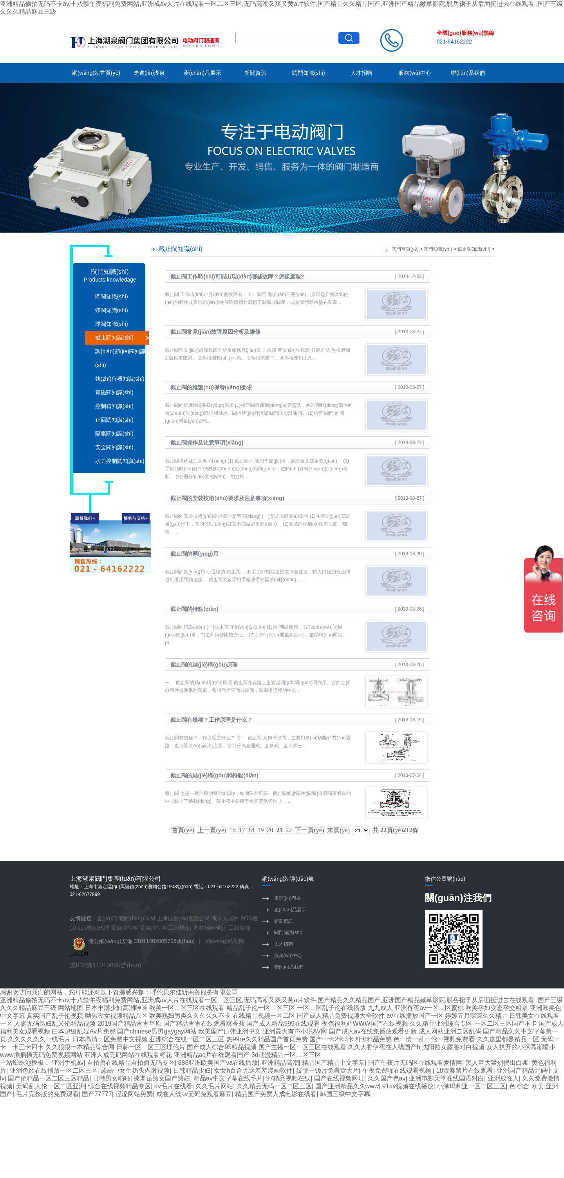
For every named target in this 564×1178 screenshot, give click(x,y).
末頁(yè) (338, 830)
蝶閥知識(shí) (111, 310)
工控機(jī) (179, 928)
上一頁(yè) (211, 830)
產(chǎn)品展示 (202, 73)
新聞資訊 (255, 73)
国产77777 (97, 1094)
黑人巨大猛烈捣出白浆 (497, 1062)
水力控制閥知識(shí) (120, 461)
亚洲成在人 (503, 1078)
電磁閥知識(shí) (114, 392)
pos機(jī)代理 (93, 928)
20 (270, 830)
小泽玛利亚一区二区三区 (471, 1086)
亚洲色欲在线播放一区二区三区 (54, 1070)
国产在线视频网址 (339, 1078)
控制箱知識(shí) (114, 406)
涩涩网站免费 (134, 1094)
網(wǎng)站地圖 (225, 941)
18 (251, 830)
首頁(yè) (183, 830)
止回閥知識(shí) (114, 420)
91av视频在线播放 (408, 1086)
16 (232, 830)
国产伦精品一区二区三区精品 (48, 1078)
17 (242, 830)
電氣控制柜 (124, 928)
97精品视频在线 (288, 1078)
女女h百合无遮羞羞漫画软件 (253, 1070)
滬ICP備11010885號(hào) (105, 965)
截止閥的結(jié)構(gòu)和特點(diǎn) (214, 775)
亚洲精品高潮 (280, 1062)
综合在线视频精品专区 (119, 1086)
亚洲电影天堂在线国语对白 (446, 1078)
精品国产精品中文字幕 (333, 1062)
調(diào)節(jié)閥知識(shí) (120, 358)
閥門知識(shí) (308, 73)
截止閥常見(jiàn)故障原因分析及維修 (215, 332)
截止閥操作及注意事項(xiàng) (206, 442)
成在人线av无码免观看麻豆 (194, 1094)
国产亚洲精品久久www (347, 1086)
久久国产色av (387, 1078)
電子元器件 (225, 918)
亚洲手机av (67, 1062)
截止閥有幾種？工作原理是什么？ (211, 720)
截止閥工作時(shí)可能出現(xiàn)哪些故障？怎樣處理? (237, 276)
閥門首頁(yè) (405, 249)
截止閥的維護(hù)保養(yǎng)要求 (211, 387)
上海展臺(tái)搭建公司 (183, 918)
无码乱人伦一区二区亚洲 (50, 1086)
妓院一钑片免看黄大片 (327, 1070)
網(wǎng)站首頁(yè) (96, 73)
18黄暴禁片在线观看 (465, 1070)
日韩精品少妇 (192, 1070)
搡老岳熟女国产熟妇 (162, 1078)
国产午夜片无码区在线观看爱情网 (415, 1062)
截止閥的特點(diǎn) (194, 609)
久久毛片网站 (214, 1086)
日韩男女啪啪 (111, 1078)
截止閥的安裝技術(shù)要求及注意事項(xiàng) (227, 498)
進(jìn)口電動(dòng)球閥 (126, 918)
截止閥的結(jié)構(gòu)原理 (204, 664)
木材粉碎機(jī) (210, 928)
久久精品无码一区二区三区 (274, 1086)
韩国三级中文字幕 (345, 1094)
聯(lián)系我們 (468, 73)
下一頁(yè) (309, 830)
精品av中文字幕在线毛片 (228, 1078)
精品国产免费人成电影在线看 (275, 1094)
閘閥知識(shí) (111, 296)
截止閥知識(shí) (114, 337)
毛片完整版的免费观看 (47, 1094)
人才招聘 (361, 73)
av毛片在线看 (173, 1086)
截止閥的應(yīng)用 (194, 554)
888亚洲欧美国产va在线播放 (218, 1062)
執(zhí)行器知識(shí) (120, 379)
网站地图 (70, 1008)
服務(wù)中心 (414, 73)
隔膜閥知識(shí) (114, 433)
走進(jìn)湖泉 (149, 73)
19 (260, 830)
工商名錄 (239, 928)
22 (289, 830)
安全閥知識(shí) (114, 447)
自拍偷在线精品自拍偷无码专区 (131, 1062)
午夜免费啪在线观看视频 (397, 1070)
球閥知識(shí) (111, 324)
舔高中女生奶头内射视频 (135, 1070)
